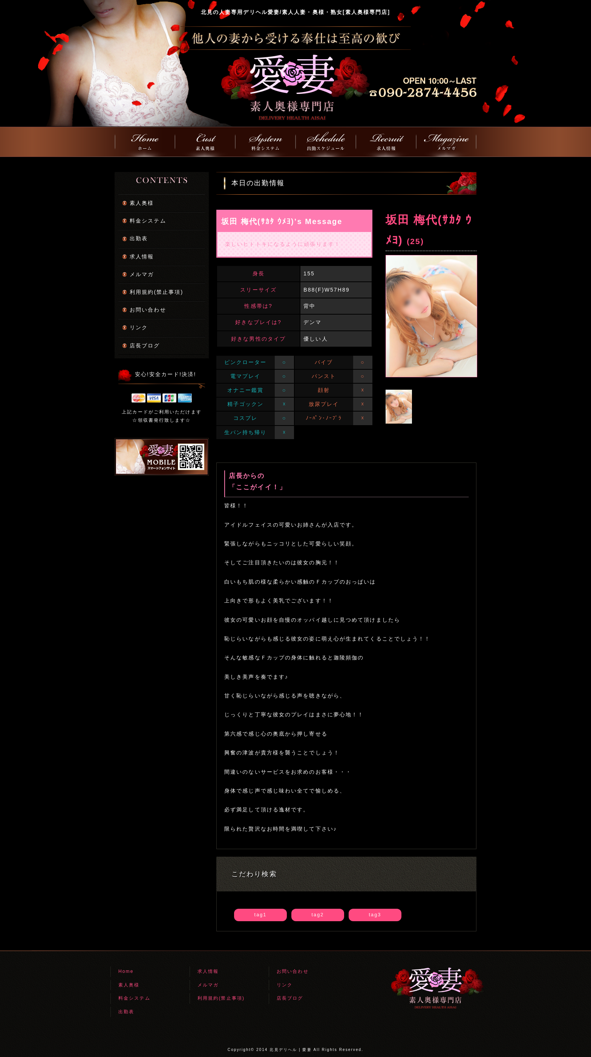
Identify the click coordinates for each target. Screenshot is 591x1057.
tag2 (318, 914)
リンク (139, 327)
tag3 (375, 914)
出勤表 (139, 238)
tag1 (260, 914)
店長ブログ (145, 346)
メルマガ (142, 274)
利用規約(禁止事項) (156, 292)
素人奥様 (142, 203)
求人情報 (142, 256)
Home (125, 971)
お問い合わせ (148, 310)
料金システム (148, 221)
